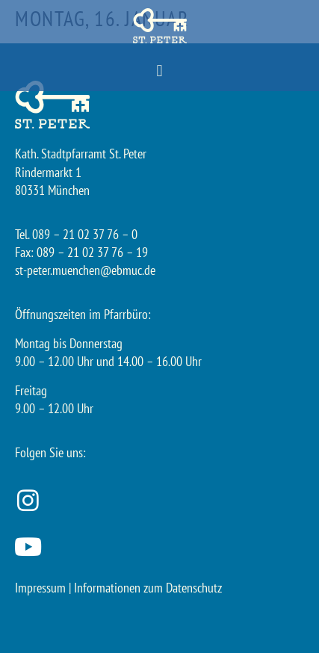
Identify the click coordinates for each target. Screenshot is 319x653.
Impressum (40, 587)
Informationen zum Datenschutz (148, 587)
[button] (159, 71)
